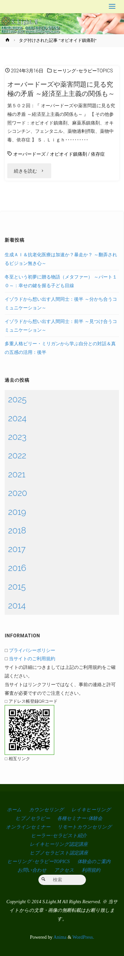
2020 (17, 493)
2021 (16, 474)
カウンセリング (46, 809)
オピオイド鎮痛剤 (68, 154)
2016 (17, 568)
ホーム (14, 809)
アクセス (64, 870)
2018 (17, 530)
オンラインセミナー (28, 827)
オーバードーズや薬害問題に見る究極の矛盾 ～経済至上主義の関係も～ (61, 89)
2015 (16, 587)
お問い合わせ (32, 870)
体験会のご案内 (93, 861)
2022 (17, 455)
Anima (59, 937)
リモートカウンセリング (85, 827)
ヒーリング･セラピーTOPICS (83, 71)
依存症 (98, 154)
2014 (16, 605)
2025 (17, 399)
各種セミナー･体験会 (79, 818)
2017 (16, 549)
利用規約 (91, 870)
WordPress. (83, 937)
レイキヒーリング (91, 809)
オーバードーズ (29, 154)
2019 (17, 512)
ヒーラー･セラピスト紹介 (59, 835)
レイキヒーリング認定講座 (59, 844)
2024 (17, 418)
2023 (17, 437)
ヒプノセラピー (33, 818)
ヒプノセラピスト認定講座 (59, 852)
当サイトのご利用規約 (32, 658)
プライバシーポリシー (32, 650)
